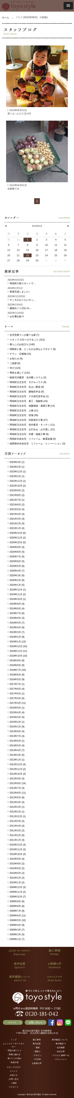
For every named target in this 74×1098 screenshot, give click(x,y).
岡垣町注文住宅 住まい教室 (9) (26, 387)
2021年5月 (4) (16, 509)
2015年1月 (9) (16, 726)
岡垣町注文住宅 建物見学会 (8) (26, 391)
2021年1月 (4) (16, 528)
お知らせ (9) (15, 358)
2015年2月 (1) (16, 722)
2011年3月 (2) (16, 830)
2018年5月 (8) (16, 679)
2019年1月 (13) (17, 641)
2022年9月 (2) (16, 490)
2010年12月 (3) (17, 844)
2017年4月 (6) (16, 698)
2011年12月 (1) (17, 816)
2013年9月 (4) (16, 731)
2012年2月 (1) (16, 811)
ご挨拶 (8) (14, 363)
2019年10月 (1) (17, 599)
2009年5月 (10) (17, 920)
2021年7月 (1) (16, 500)
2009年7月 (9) (16, 910)
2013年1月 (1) (16, 759)
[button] (68, 5)
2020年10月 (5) (17, 542)
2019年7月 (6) (16, 613)
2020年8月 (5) (16, 551)
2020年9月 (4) (16, 547)
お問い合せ (14, 1079)
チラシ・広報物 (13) (19, 353)
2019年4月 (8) (16, 627)
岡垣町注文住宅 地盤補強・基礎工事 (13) (31, 405)
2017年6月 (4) (16, 688)
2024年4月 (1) (16, 462)
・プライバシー (60, 1059)
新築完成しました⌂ (19, 291)
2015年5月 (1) (16, 707)
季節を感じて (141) (19, 372)
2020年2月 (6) (16, 580)
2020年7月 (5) (16, 556)
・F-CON (37, 1059)
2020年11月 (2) (17, 537)
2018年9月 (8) (16, 660)
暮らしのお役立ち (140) (21, 344)
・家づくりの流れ (14, 1058)
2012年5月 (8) (16, 797)
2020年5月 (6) (16, 566)
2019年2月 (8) (16, 636)
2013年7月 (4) (16, 736)
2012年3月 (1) (16, 807)
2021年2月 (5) (16, 523)
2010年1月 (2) (16, 882)
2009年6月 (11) (17, 915)
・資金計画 (14, 1062)
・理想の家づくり (14, 1050)
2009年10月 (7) (17, 896)
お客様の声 (37, 1063)
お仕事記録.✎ (16, 316)
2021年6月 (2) (16, 504)
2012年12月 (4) (17, 764)
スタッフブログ (14, 1067)
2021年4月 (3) (16, 514)
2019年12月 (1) (17, 589)
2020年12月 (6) (17, 533)
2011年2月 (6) (16, 835)
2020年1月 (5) (16, 585)
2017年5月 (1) (16, 693)
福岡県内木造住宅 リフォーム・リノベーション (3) (36, 443)
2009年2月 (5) (16, 934)
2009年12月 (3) (17, 887)
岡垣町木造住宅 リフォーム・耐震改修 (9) (32, 439)
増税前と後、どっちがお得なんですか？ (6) (32, 349)
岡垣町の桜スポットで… (22, 283)
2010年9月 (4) (16, 858)
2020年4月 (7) (16, 570)
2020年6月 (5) (16, 561)
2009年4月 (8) (16, 925)
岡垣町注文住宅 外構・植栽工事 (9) (28, 434)
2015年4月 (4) (16, 712)
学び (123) (14, 368)
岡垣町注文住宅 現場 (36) (23, 415)
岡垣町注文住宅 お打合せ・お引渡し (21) (31, 429)
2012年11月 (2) (17, 769)
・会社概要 (60, 1047)
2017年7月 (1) (16, 684)
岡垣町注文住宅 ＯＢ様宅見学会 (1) (28, 396)
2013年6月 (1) (16, 740)
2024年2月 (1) (16, 466)
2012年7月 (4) (16, 788)
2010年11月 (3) (17, 849)
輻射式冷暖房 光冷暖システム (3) (27, 377)
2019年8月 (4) (16, 608)
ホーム (5, 17)
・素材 (37, 1047)
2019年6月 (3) (16, 618)
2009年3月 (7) (16, 929)
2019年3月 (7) (16, 632)
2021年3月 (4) (16, 518)
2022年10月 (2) (17, 485)
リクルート (14, 1087)
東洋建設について (60, 1040)
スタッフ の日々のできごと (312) (26, 339)
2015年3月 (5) (16, 717)
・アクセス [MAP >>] (60, 1055)
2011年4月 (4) (16, 825)
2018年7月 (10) (17, 670)
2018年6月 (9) (16, 674)
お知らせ (14, 1075)
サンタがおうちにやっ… (22, 300)
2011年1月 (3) (16, 840)
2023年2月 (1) (16, 476)
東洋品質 (37, 1043)
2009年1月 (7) (16, 939)
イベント (14, 1071)
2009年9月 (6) (16, 901)
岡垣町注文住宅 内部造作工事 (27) (28, 420)
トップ (14, 1040)
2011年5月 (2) (16, 821)
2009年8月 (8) (16, 906)
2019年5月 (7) (16, 622)
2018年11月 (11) (17, 651)
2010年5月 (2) (16, 873)
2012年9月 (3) (16, 778)
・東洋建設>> (60, 1043)
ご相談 (14, 1083)
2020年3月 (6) (16, 575)
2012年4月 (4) (16, 802)
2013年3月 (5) (16, 755)
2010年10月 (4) (17, 854)
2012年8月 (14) (17, 783)
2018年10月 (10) (17, 655)
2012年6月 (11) (17, 792)
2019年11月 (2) (17, 594)
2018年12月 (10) (17, 646)
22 (27, 255)
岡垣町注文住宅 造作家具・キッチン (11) (31, 424)
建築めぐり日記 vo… (20, 308)
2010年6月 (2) (16, 868)
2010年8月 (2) (16, 863)
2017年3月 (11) (17, 703)
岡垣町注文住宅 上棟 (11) (23, 410)
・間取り (37, 1051)
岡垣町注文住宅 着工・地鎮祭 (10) (28, 401)
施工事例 (37, 1040)
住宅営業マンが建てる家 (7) (23, 335)
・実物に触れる (14, 1054)
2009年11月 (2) (17, 892)
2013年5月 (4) (16, 745)
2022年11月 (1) (17, 481)
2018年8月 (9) (16, 665)
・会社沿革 (60, 1051)
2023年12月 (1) (17, 471)
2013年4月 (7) (16, 750)
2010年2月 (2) (16, 877)
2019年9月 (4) (16, 603)
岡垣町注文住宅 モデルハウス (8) (27, 382)
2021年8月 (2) (16, 495)
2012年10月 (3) (17, 773)
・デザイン (37, 1055)
